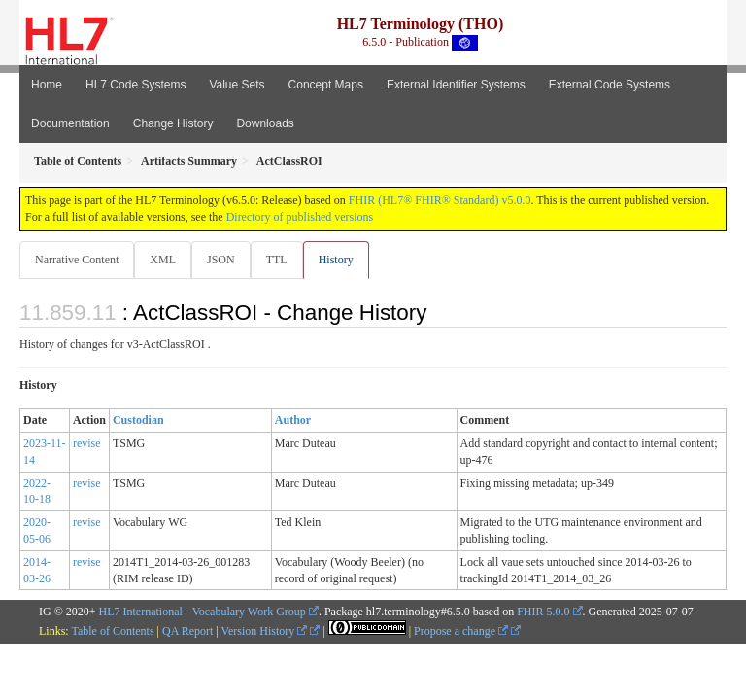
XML (163, 259)
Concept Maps (325, 84)
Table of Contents (112, 631)
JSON (221, 259)
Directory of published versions (300, 217)
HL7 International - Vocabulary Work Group (202, 611)
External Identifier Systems (456, 84)
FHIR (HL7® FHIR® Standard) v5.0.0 (440, 200)
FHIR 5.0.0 (543, 611)
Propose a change (461, 631)
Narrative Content (77, 259)
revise (87, 443)
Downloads (264, 123)
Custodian (138, 420)
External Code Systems (609, 84)
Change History (173, 123)
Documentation (70, 123)
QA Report (187, 631)
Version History (264, 631)
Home (46, 84)
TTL (277, 259)
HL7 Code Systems (135, 84)
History (336, 259)
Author (293, 420)
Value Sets (236, 84)
